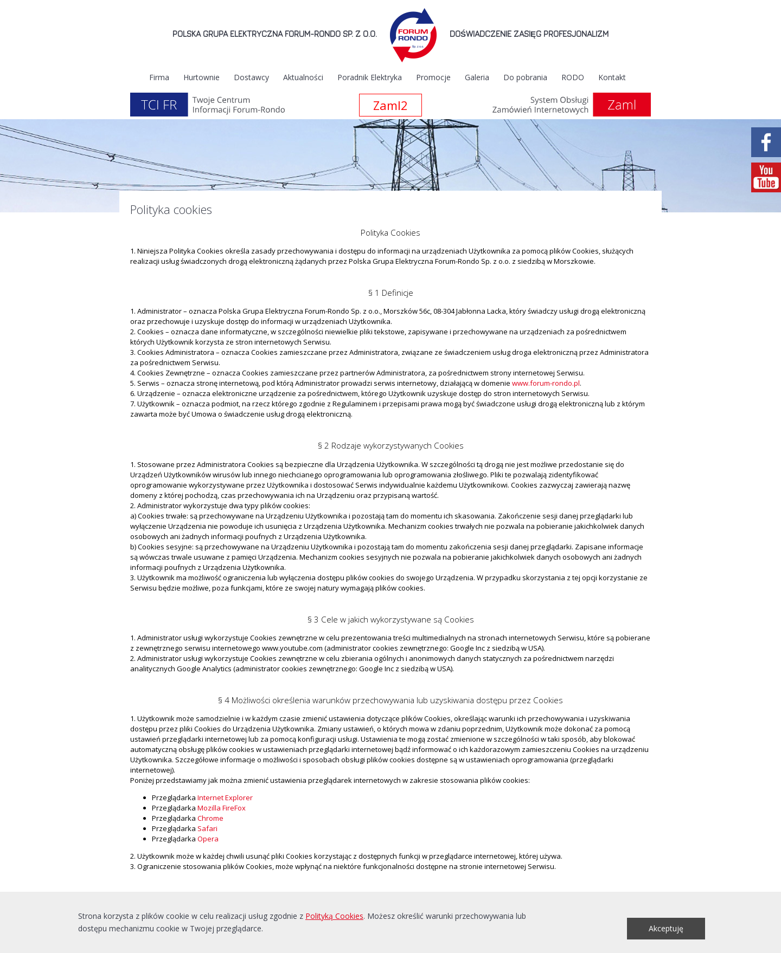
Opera (208, 839)
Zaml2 (390, 105)
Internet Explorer (225, 797)
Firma (159, 77)
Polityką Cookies (334, 916)
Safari (207, 828)
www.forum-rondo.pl (546, 383)
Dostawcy (251, 77)
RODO (572, 77)
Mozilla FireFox (221, 808)
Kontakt (612, 77)
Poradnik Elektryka (369, 77)
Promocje (433, 77)
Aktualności (303, 77)
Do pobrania (525, 77)
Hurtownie (201, 77)
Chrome (210, 818)
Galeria (477, 77)
